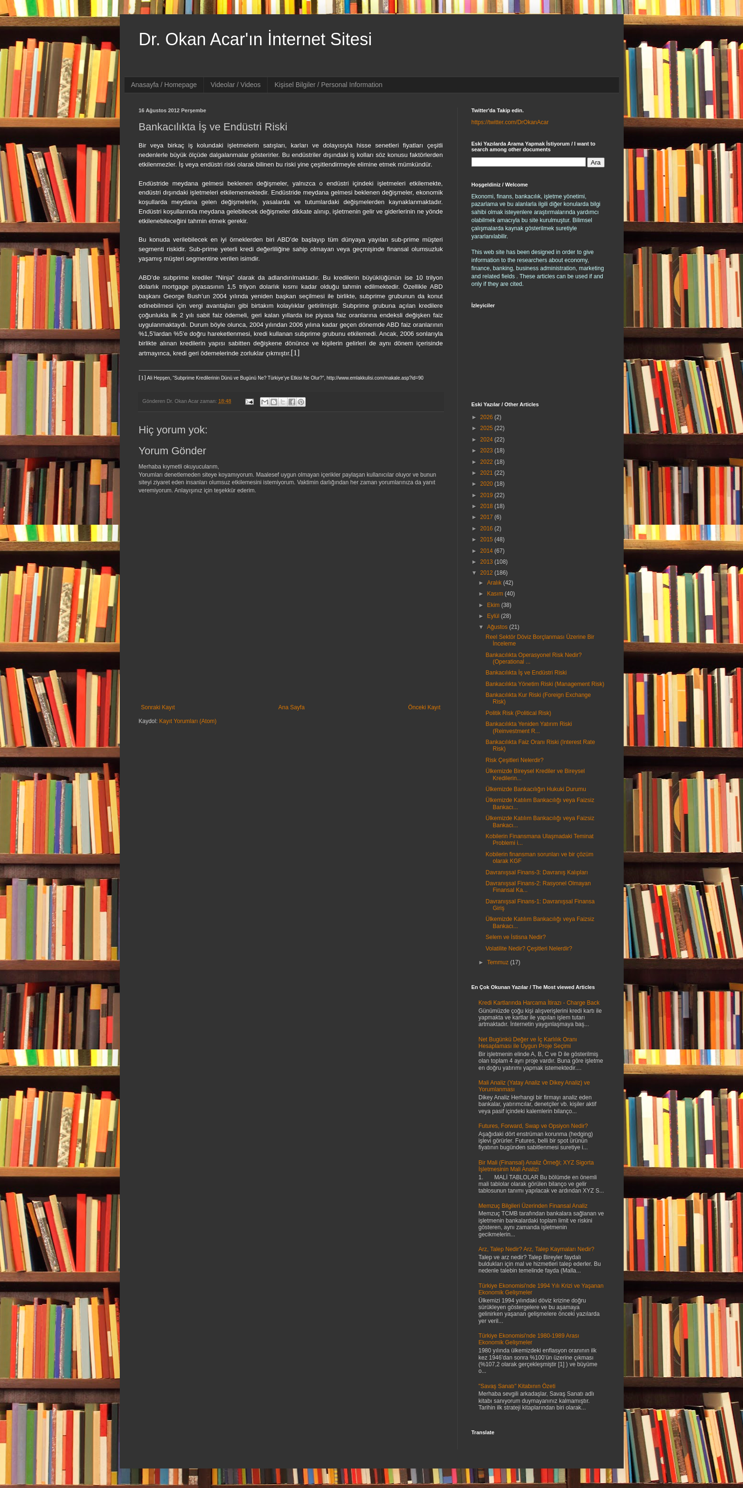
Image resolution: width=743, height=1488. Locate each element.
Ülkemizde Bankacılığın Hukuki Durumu (535, 789)
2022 (487, 462)
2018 (487, 506)
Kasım (495, 593)
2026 (487, 417)
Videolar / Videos (236, 84)
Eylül (494, 616)
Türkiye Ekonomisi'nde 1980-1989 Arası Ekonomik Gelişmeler (529, 1339)
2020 (487, 483)
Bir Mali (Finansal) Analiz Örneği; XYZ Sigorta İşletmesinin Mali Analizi (536, 1166)
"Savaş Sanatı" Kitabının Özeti (517, 1386)
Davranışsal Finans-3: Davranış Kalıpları (536, 872)
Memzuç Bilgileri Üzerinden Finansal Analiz (533, 1206)
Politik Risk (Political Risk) (518, 713)
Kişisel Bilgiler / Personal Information (328, 84)
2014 (487, 551)
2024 (487, 439)
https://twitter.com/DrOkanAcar (510, 122)
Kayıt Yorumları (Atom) (188, 721)
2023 (487, 450)
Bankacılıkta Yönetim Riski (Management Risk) (544, 684)
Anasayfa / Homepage (164, 84)
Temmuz (498, 962)
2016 (487, 528)
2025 (487, 428)
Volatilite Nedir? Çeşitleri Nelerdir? (528, 948)
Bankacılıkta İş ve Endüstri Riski (526, 672)
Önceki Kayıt (424, 707)
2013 (487, 561)
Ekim (494, 605)
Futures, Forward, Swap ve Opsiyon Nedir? (533, 1126)
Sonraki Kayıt (158, 707)
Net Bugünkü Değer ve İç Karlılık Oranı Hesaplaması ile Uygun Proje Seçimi (528, 1042)
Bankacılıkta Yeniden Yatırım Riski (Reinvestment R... (528, 727)
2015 (487, 539)
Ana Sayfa (291, 707)
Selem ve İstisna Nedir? (515, 937)
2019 (487, 495)
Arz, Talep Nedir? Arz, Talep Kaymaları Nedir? (537, 1249)
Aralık (495, 582)
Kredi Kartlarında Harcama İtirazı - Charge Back (539, 1002)
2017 (487, 517)
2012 (487, 572)
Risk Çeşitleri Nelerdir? (514, 760)
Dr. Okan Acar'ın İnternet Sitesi (255, 39)
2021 (487, 473)
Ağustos (498, 627)
